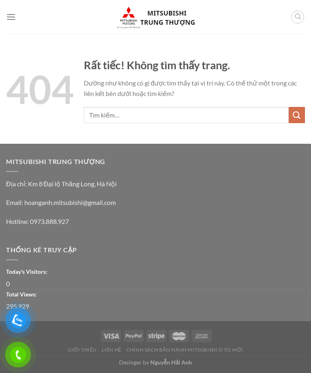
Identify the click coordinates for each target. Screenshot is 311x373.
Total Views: (22, 294)
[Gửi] (297, 115)
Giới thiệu (82, 350)
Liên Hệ (111, 350)
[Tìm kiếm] (297, 17)
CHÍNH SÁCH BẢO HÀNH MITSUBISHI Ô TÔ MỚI (184, 350)
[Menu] (11, 17)
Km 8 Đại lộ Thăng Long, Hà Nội (72, 184)
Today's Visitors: (27, 271)
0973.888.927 (49, 221)
